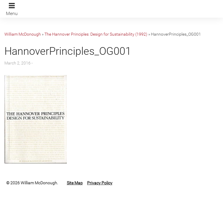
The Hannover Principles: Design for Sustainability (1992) (95, 34)
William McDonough (22, 34)
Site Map (75, 182)
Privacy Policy (99, 182)
